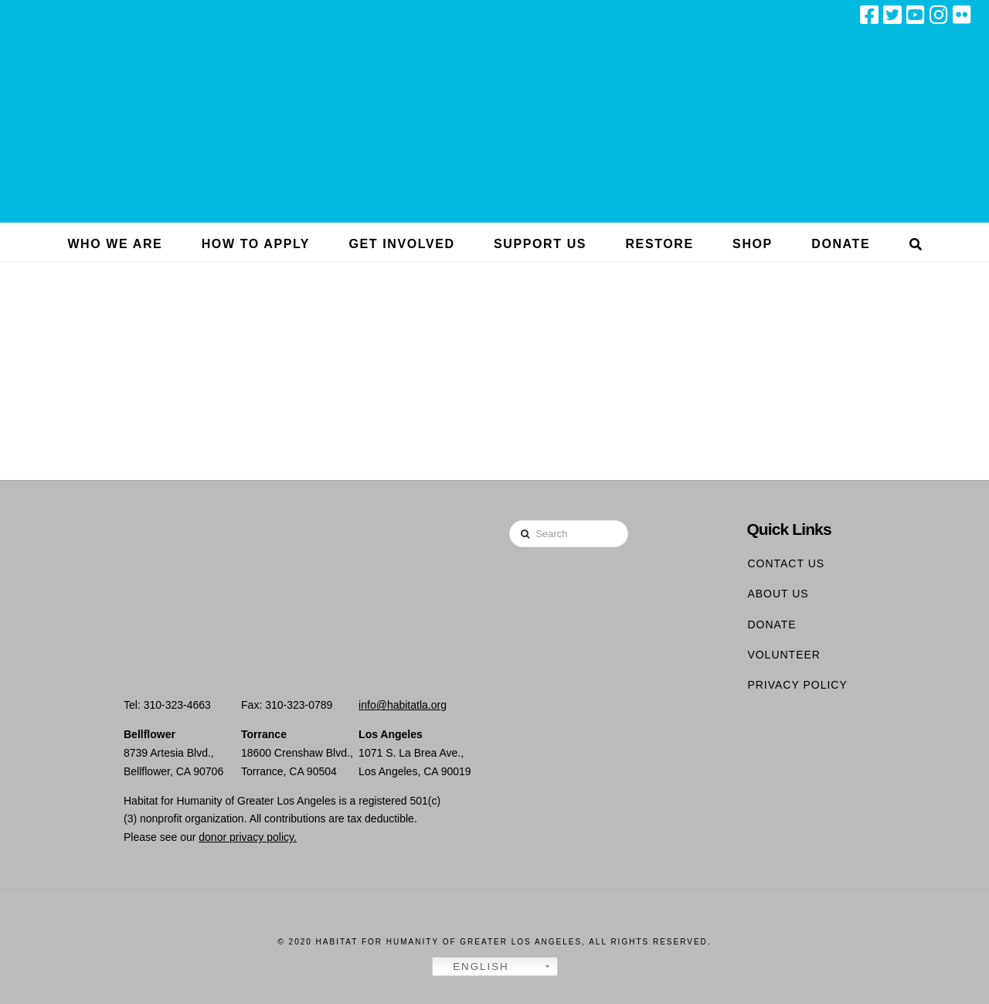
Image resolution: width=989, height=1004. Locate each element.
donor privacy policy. (248, 837)
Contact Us (785, 563)
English (473, 967)
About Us (777, 593)
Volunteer (784, 654)
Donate (771, 624)
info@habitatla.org (403, 705)
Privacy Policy (797, 685)
